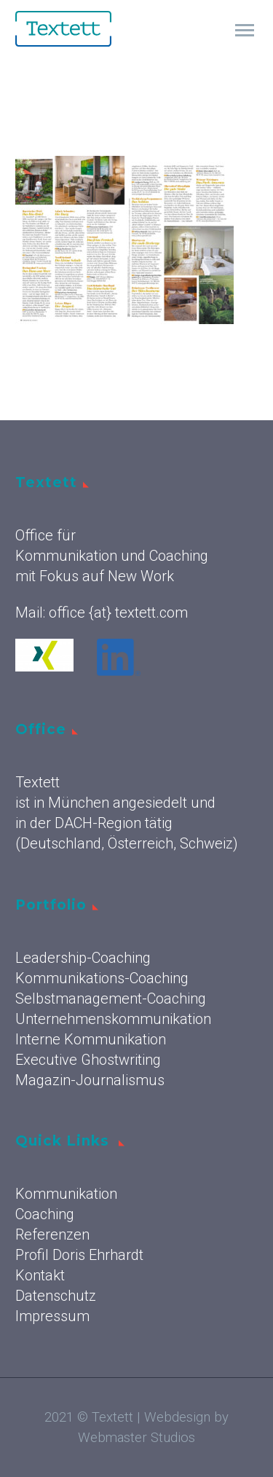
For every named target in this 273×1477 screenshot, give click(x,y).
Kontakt (40, 1275)
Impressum (52, 1316)
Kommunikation (66, 1193)
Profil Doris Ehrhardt (79, 1255)
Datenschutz (55, 1295)
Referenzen (52, 1234)
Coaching (44, 1214)
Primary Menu (244, 30)
